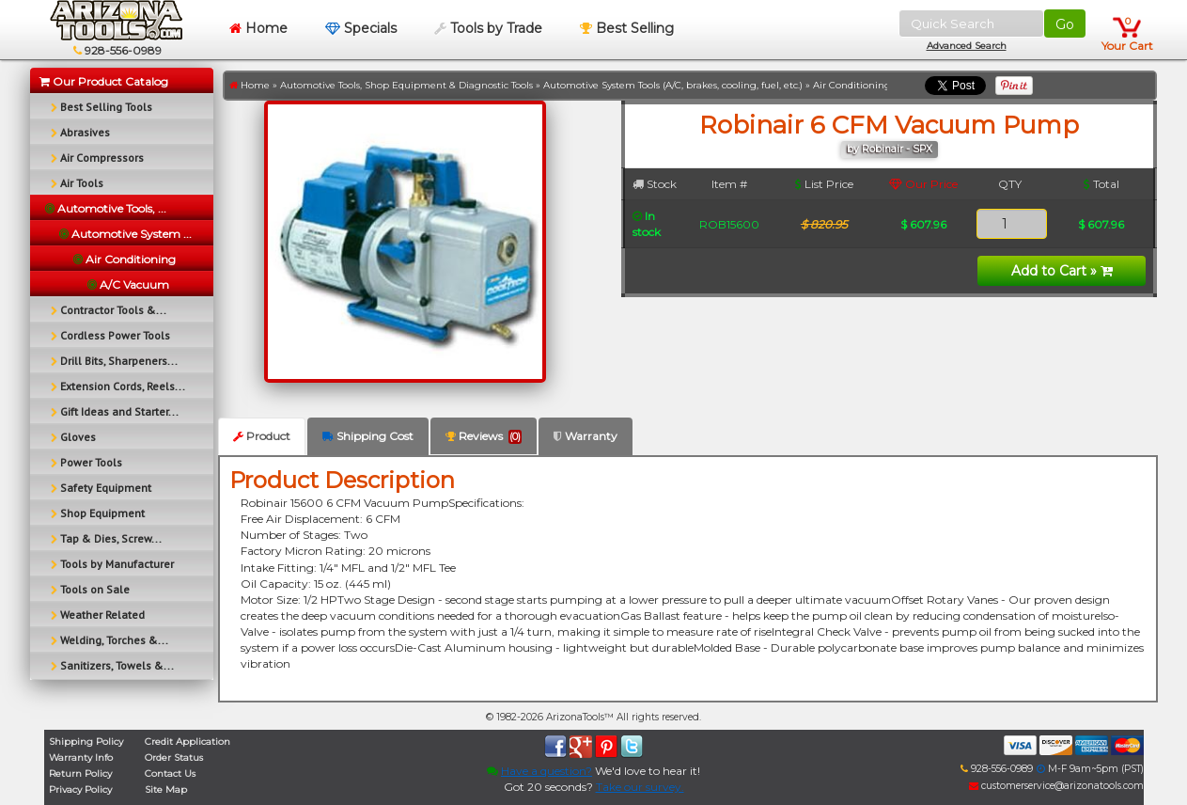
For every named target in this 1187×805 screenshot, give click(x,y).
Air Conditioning (852, 85)
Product (261, 436)
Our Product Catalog (103, 81)
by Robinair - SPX (889, 149)
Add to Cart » (1062, 270)
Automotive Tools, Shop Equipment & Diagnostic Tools (406, 85)
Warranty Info (81, 757)
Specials (361, 28)
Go (1064, 24)
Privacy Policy (80, 789)
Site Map (166, 789)
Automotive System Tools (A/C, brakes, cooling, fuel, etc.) (673, 85)
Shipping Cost (368, 436)
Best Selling (627, 28)
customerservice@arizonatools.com (1056, 786)
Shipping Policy (86, 741)
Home (258, 28)
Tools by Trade (488, 28)
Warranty (585, 436)
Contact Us (170, 773)
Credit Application (187, 741)
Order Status (174, 757)
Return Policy (80, 773)
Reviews (483, 436)
